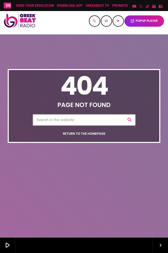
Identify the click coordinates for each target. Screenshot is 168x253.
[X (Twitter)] (141, 6)
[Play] (118, 21)
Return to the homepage (84, 134)
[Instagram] (154, 6)
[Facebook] (160, 6)
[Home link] (20, 21)
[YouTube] (134, 6)
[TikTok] (147, 6)
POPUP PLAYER (144, 21)
